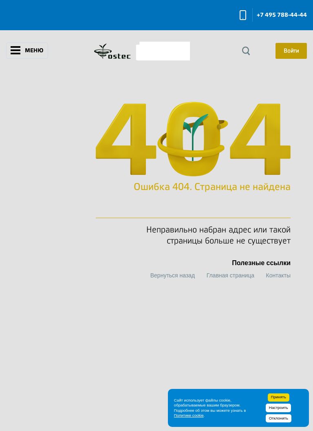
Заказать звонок (243, 15)
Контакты (278, 275)
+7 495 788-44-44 (282, 14)
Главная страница (231, 275)
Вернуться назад (172, 275)
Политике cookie (189, 415)
